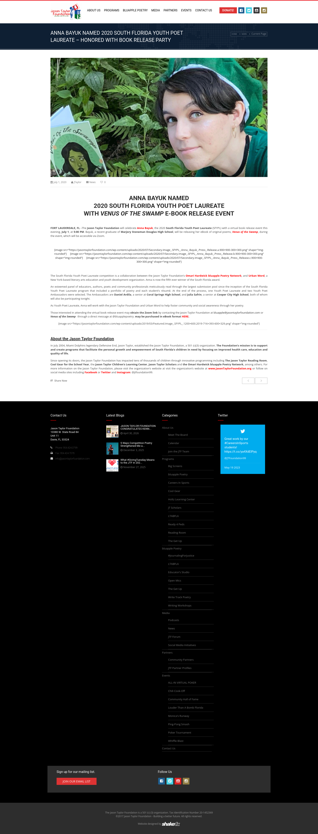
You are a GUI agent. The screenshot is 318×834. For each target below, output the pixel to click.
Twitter (106, 372)
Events (186, 10)
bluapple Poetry (135, 10)
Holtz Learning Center (181, 499)
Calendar (173, 443)
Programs (111, 10)
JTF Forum (174, 637)
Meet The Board (178, 435)
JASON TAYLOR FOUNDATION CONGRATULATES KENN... (138, 427)
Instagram (123, 372)
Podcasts (173, 620)
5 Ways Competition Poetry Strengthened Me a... (136, 444)
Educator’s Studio (178, 572)
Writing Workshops (179, 605)
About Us (94, 10)
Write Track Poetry (179, 597)
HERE (185, 316)
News (244, 34)
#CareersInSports (236, 443)
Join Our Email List (76, 781)
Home (234, 34)
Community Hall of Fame (183, 699)
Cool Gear (174, 491)
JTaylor (78, 182)
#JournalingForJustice (181, 555)
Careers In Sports (178, 482)
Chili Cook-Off (176, 691)
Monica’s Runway (178, 716)
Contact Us (203, 10)
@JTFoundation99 (235, 458)
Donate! (228, 10)
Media (155, 10)
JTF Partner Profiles (179, 668)
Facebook (91, 372)
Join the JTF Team (178, 451)
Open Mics (174, 580)
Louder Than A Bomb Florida (185, 707)
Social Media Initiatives (182, 645)
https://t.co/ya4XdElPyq (241, 451)
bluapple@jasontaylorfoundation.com (237, 312)
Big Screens (175, 466)
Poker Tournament (179, 732)
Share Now (58, 380)
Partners (170, 10)
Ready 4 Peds (176, 524)
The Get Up (175, 541)
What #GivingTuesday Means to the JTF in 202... (137, 461)
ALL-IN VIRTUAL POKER (182, 682)
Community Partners (181, 659)
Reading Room (177, 532)
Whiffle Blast (176, 741)
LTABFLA (173, 516)
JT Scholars (174, 507)
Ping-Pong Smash (178, 724)
